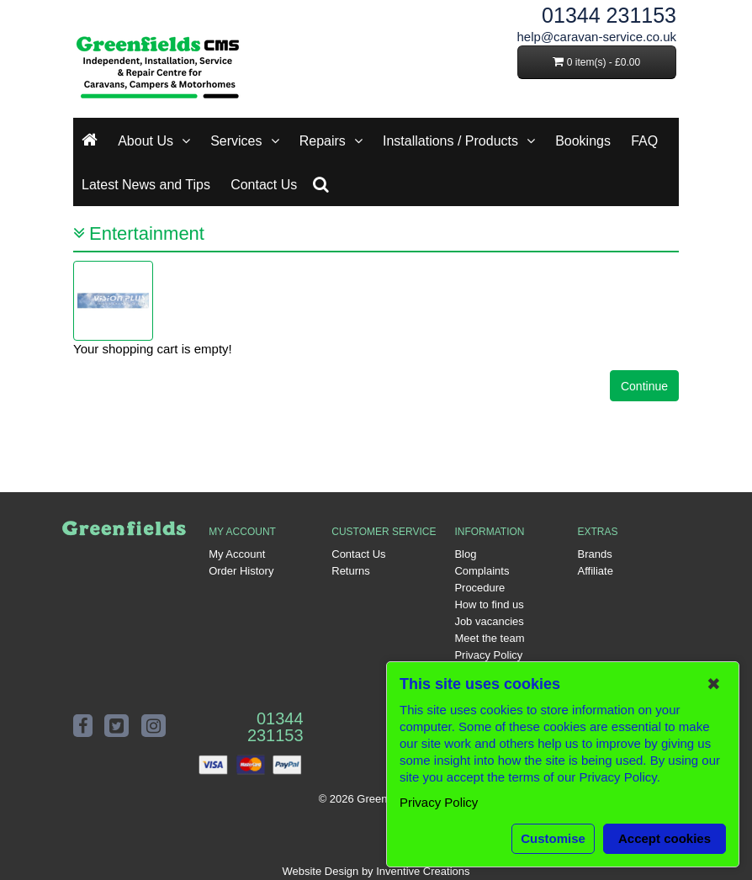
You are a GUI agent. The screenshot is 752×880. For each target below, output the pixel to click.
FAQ (644, 141)
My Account (237, 554)
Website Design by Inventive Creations (375, 871)
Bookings (583, 141)
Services (236, 141)
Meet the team (489, 638)
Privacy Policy (488, 655)
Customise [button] (553, 838)
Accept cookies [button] (664, 838)
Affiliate (595, 571)
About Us (145, 141)
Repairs (322, 141)
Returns (350, 571)
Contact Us (263, 185)
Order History (241, 571)
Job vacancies (488, 621)
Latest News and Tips (146, 185)
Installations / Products (450, 141)
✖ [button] (714, 684)
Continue (644, 386)
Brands (595, 554)
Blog (465, 554)
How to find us (488, 604)
